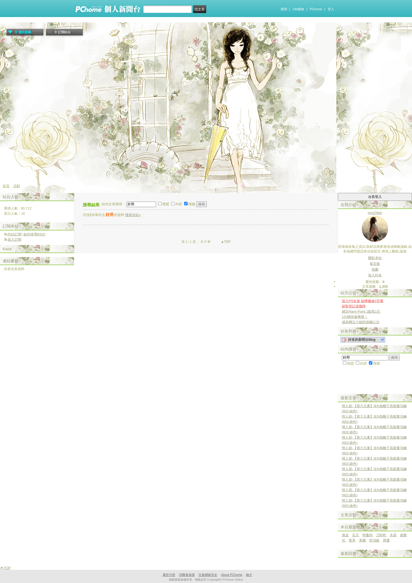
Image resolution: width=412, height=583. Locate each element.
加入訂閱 (14, 239)
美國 (362, 540)
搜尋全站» (133, 215)
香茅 (352, 540)
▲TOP (225, 242)
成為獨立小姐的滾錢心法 (360, 322)
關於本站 (375, 258)
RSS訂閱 (15, 234)
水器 (393, 535)
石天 (355, 535)
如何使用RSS (34, 234)
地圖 (375, 269)
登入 (331, 9)
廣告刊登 (169, 575)
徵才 (249, 575)
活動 (16, 186)
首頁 (6, 186)
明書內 (367, 535)
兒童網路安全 (207, 575)
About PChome (231, 575)
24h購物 (298, 9)
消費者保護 (187, 575)
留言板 (375, 264)
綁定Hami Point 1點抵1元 (361, 311)
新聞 (284, 9)
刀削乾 (381, 535)
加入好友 (375, 275)
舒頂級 (374, 540)
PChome (316, 9)
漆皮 (345, 535)
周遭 (386, 540)
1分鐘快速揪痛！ (355, 317)
